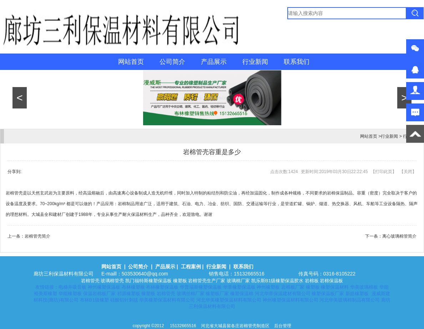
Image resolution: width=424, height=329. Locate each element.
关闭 (408, 171)
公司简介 (172, 61)
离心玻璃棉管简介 (399, 236)
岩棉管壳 (90, 280)
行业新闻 (255, 61)
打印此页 (383, 171)
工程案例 (191, 266)
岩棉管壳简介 (37, 236)
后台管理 (282, 325)
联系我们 (296, 61)
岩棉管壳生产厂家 (206, 280)
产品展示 (214, 61)
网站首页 (131, 61)
